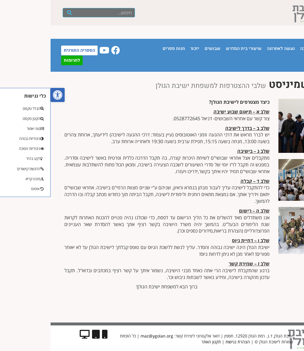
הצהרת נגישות (187, 342)
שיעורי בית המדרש (193, 48)
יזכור (144, 48)
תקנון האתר (160, 342)
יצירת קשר (279, 62)
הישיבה (257, 48)
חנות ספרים (123, 48)
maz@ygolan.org (106, 336)
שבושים (162, 48)
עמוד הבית (279, 48)
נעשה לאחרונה (230, 48)
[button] (7, 95)
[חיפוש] (19, 12)
